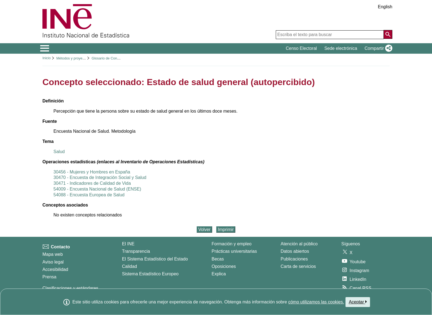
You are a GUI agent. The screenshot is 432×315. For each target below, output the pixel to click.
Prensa (49, 277)
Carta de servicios (298, 266)
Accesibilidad (55, 269)
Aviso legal (53, 262)
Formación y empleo (232, 243)
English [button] (385, 6)
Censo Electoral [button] (301, 48)
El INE (128, 243)
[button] (377, 48)
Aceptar (358, 301)
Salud (59, 151)
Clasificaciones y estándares (70, 288)
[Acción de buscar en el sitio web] (388, 34)
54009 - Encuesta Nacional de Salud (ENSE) (97, 189)
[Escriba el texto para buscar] (330, 34)
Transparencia (136, 251)
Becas (218, 259)
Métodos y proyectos (72, 58)
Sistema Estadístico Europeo (150, 273)
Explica (219, 273)
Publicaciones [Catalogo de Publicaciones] (294, 259)
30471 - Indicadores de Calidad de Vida (92, 183)
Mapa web (52, 254)
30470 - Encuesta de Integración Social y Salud (99, 177)
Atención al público (299, 243)
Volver (204, 229)
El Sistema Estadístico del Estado (155, 259)
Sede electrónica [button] (340, 48)
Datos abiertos (295, 251)
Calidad (129, 266)
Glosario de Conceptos (109, 58)
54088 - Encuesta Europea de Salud (89, 194)
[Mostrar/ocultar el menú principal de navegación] (45, 48)
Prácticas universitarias (234, 251)
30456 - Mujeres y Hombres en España (91, 172)
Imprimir (226, 229)
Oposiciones (224, 266)
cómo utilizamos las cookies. (316, 302)
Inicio (46, 58)
